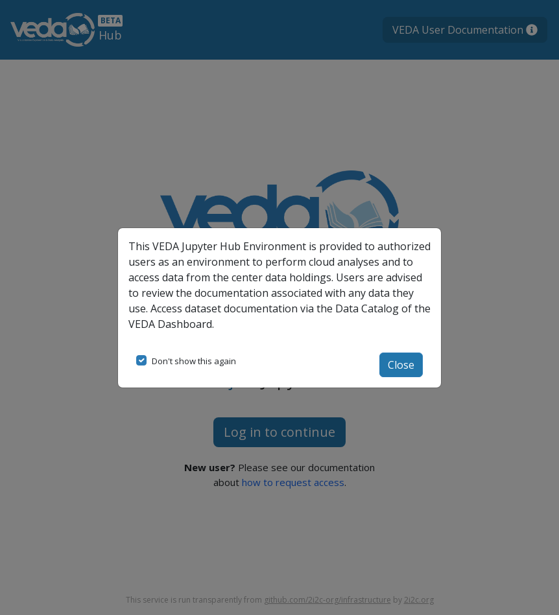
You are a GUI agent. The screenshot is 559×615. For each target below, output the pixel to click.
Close (401, 365)
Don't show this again (194, 361)
